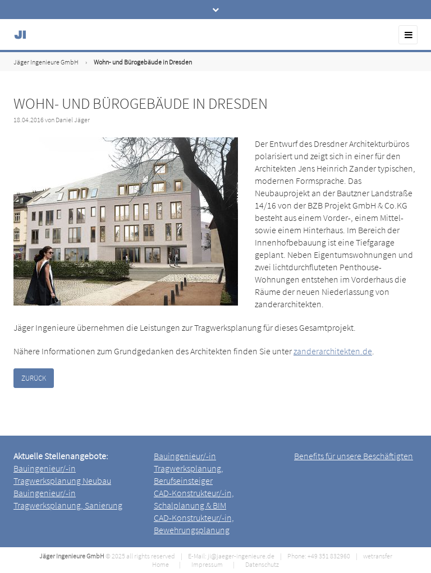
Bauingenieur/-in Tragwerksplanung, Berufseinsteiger (188, 468)
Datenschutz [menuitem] (262, 564)
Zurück (33, 378)
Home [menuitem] (160, 564)
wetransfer (377, 556)
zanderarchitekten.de (333, 351)
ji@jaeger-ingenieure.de (241, 556)
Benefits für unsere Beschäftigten (353, 455)
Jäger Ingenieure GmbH (46, 62)
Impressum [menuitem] (207, 564)
